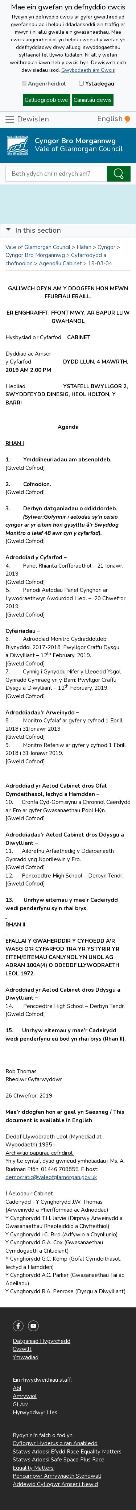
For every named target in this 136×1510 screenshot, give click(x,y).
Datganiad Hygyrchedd (41, 1341)
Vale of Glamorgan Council (37, 247)
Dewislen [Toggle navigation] (26, 119)
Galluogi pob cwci (47, 100)
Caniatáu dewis (93, 100)
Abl (17, 1388)
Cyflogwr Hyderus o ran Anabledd (55, 1443)
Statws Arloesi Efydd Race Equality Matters (67, 1451)
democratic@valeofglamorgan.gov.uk (51, 1177)
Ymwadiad (25, 1357)
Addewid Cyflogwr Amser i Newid (55, 1484)
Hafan (84, 247)
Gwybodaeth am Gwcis (88, 70)
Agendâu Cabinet (60, 263)
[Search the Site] (119, 174)
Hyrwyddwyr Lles (35, 1412)
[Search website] (56, 174)
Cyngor (106, 247)
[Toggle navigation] (68, 230)
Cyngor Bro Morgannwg (35, 255)
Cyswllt (22, 1349)
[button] (8, 230)
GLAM (21, 1404)
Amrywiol (25, 1396)
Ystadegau (96, 83)
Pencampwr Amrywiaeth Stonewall (57, 1476)
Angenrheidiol (44, 83)
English (113, 119)
